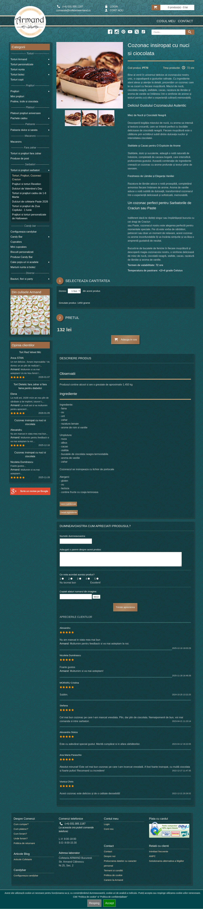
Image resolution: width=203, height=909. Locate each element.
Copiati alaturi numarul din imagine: (78, 591)
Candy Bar (16, 236)
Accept (109, 903)
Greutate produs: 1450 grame (74, 302)
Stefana (64, 705)
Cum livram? (20, 833)
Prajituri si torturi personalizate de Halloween (29, 216)
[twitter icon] (136, 31)
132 (61, 330)
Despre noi (109, 856)
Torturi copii (16, 79)
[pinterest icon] (123, 31)
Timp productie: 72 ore (178, 67)
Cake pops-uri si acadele (24, 262)
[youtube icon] (130, 31)
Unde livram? (21, 838)
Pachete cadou (18, 118)
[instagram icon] (116, 31)
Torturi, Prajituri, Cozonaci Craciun (26, 177)
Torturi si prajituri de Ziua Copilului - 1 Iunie (26, 208)
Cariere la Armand (113, 880)
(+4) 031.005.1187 (73, 823)
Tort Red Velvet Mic (30, 352)
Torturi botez (17, 74)
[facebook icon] (110, 31)
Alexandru (65, 628)
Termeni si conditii (113, 870)
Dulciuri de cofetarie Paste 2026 (30, 201)
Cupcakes (16, 241)
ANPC (152, 856)
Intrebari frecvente (158, 851)
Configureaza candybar (23, 231)
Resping (94, 903)
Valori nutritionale (68, 504)
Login (107, 824)
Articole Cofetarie (23, 859)
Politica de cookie (113, 875)
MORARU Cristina (69, 682)
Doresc (63, 291)
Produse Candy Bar (21, 257)
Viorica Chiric (67, 781)
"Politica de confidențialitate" (114, 897)
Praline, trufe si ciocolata (24, 101)
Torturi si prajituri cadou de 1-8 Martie (29, 195)
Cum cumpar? (21, 824)
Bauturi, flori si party (21, 279)
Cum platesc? (21, 829)
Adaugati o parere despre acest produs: (81, 549)
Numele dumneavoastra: (72, 536)
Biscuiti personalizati (21, 252)
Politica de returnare (24, 843)
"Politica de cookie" (87, 897)
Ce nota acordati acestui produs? (77, 574)
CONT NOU (114, 10)
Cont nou (109, 829)
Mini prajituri (17, 96)
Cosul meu (166, 21)
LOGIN (111, 6)
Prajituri (14, 91)
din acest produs (91, 291)
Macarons (16, 141)
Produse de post (19, 158)
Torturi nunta (17, 69)
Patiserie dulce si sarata (23, 130)
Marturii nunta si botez (22, 267)
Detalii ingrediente (68, 512)
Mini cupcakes (18, 247)
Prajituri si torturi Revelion (26, 184)
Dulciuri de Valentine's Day (27, 188)
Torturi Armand (18, 59)
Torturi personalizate (21, 64)
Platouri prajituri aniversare (25, 113)
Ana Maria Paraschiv (71, 755)
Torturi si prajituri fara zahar (25, 153)
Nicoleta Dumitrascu (70, 655)
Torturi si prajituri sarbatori (25, 170)
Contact (185, 21)
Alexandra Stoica (69, 732)
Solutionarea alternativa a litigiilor (166, 861)
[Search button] (189, 32)
